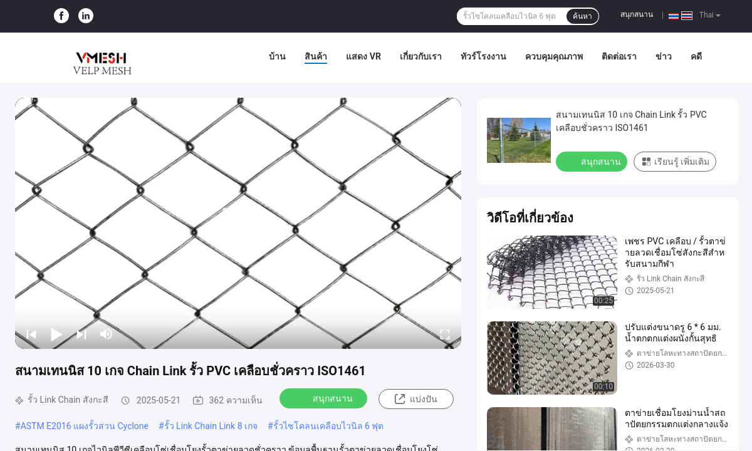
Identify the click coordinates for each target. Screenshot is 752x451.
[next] (81, 333)
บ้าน (277, 56)
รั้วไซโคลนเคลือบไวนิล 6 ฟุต (328, 426)
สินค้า (316, 56)
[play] (238, 223)
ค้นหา (582, 16)
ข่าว (663, 56)
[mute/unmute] (106, 333)
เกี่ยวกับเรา (421, 56)
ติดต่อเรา (619, 56)
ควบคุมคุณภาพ (554, 56)
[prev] (31, 333)
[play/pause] (56, 333)
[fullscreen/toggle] (444, 333)
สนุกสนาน (636, 14)
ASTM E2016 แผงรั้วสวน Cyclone (85, 426)
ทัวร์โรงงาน (483, 56)
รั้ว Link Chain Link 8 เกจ (211, 426)
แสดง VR (363, 56)
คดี (696, 56)
